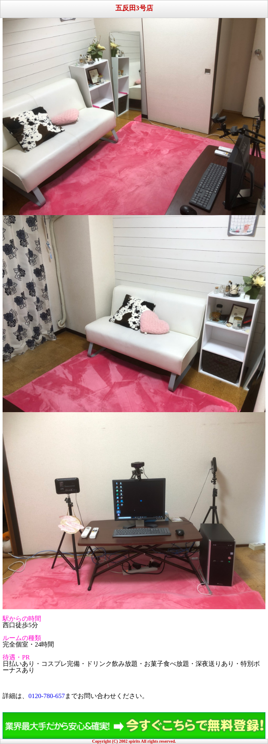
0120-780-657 (46, 695)
